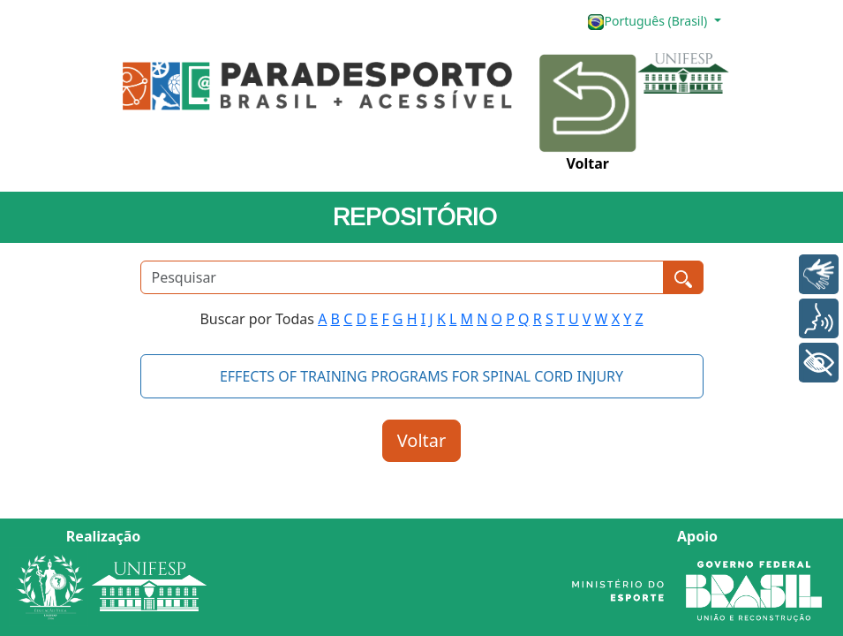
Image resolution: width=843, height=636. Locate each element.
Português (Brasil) (649, 21)
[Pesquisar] (402, 277)
